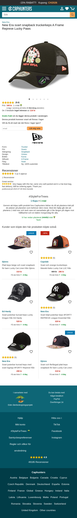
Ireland (58, 490)
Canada (44, 477)
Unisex (24, 154)
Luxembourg (34, 497)
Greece (39, 490)
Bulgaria (34, 477)
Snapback (25, 152)
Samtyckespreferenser (20, 437)
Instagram (57, 437)
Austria (13, 477)
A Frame (25, 159)
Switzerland (60, 504)
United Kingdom (29, 510)
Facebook (57, 431)
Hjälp (20, 418)
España (56, 484)
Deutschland (43, 484)
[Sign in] (62, 8)
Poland (54, 497)
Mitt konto (20, 424)
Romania (15, 504)
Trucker (24, 147)
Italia (66, 490)
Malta (46, 497)
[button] (29, 99)
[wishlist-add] (32, 252)
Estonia (65, 484)
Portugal (64, 497)
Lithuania (21, 497)
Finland (12, 490)
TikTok (56, 424)
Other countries (48, 510)
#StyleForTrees (20, 431)
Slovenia (37, 504)
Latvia (12, 497)
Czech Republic (16, 484)
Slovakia (26, 504)
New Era (5, 22)
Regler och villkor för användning (20, 447)
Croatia (54, 477)
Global (30, 490)
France (21, 490)
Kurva (23, 157)
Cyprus (63, 477)
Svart (23, 161)
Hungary (49, 490)
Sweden (48, 504)
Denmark (30, 484)
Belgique (23, 477)
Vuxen (24, 149)
